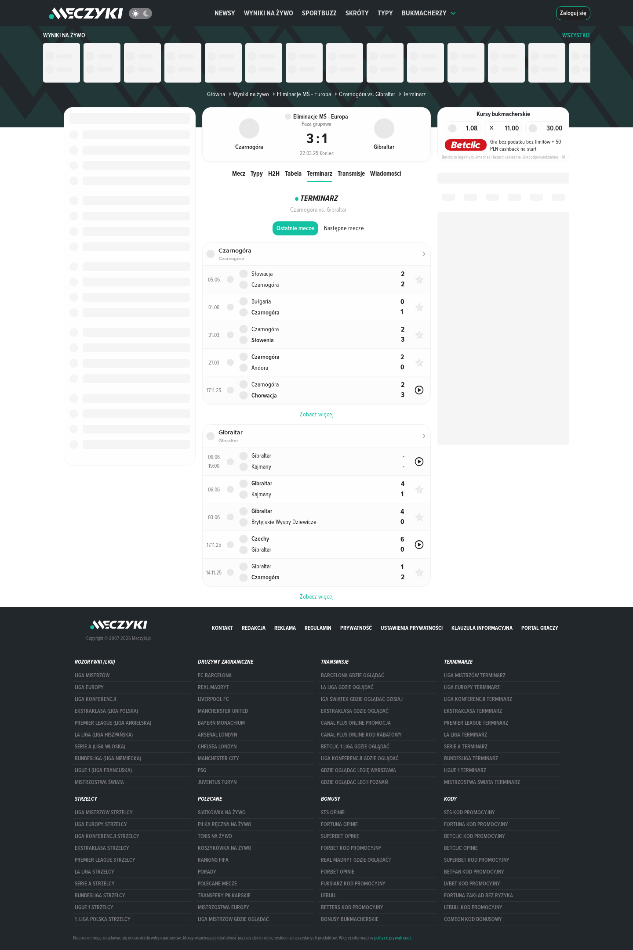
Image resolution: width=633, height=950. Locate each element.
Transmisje (351, 173)
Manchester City (218, 758)
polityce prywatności (392, 937)
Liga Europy (89, 687)
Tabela (293, 173)
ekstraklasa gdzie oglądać (355, 711)
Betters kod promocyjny (352, 907)
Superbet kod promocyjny (476, 859)
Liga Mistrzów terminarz (475, 675)
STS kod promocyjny (469, 812)
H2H (274, 173)
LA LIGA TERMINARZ (465, 734)
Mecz (238, 173)
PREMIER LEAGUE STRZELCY (105, 859)
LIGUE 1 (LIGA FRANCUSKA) (103, 770)
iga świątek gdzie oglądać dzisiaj (362, 699)
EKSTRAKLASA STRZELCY (102, 848)
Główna (216, 94)
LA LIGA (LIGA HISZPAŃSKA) (104, 734)
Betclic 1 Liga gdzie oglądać (355, 746)
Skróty (357, 13)
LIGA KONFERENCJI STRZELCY (107, 836)
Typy (385, 13)
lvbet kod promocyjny (472, 883)
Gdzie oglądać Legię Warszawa (358, 770)
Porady (207, 871)
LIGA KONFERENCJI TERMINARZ (478, 699)
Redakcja (254, 628)
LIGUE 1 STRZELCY (94, 907)
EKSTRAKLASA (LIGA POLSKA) (106, 711)
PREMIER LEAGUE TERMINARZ (476, 722)
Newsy (225, 13)
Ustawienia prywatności (412, 628)
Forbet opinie (337, 871)
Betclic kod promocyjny (474, 836)
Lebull (328, 895)
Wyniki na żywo (268, 13)
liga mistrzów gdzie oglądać (233, 919)
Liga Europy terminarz (472, 687)
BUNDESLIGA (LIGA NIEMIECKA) (108, 758)
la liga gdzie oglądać (347, 687)
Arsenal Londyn (217, 734)
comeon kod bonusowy (473, 919)
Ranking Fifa (213, 859)
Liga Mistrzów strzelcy (104, 812)
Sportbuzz (319, 13)
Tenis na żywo (215, 836)
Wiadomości (385, 173)
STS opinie (333, 812)
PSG (202, 770)
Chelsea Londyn (217, 746)
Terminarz (319, 173)
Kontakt (222, 628)
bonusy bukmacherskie (349, 919)
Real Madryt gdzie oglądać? (356, 859)
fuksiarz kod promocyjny (353, 883)
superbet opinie (340, 836)
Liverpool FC (213, 699)
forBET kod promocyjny (351, 848)
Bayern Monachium (221, 722)
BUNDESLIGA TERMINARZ (471, 758)
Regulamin (318, 628)
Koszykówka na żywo (224, 848)
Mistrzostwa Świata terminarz (482, 782)
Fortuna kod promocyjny (476, 824)
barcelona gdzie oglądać (352, 675)
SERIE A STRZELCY (95, 883)
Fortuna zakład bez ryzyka (478, 895)
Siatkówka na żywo (222, 812)
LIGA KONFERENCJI (95, 699)
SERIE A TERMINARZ (465, 746)
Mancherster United (223, 711)
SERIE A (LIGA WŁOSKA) (100, 746)
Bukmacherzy (429, 13)
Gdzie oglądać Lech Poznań (354, 782)
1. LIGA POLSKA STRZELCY (103, 919)
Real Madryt (213, 687)
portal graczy (539, 628)
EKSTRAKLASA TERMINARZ (473, 711)
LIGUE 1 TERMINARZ (465, 770)
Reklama (285, 628)
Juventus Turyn (217, 782)
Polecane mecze (217, 883)
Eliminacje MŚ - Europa (301, 94)
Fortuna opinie (339, 824)
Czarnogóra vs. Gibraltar (364, 94)
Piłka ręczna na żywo (224, 824)
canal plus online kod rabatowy (361, 734)
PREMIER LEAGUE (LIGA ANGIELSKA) (113, 722)
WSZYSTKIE (576, 35)
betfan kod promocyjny (474, 871)
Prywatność (356, 628)
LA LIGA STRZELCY (94, 871)
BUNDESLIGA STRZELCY (100, 895)
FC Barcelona (215, 675)
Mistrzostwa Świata (99, 782)
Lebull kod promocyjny (473, 907)
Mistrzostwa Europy (223, 907)
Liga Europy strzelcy (101, 824)
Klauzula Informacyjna (482, 628)
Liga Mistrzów (92, 675)
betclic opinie (461, 848)
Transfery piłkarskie (224, 895)
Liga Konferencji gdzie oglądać (360, 758)
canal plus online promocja (356, 722)
